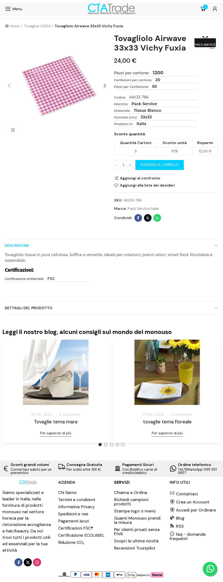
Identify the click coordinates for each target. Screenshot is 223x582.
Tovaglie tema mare (56, 422)
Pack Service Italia (143, 208)
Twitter (148, 218)
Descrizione (17, 245)
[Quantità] (123, 165)
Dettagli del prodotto (28, 307)
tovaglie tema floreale (167, 422)
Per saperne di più (55, 433)
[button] (9, 86)
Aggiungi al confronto (140, 178)
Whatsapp (157, 218)
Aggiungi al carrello (159, 165)
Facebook (138, 218)
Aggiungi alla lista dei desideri (147, 185)
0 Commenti (69, 414)
